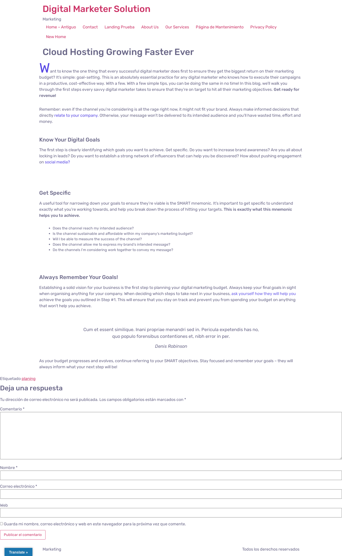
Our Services (177, 27)
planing (29, 378)
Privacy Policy (263, 27)
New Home (56, 36)
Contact (90, 27)
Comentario (12, 409)
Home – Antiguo (61, 27)
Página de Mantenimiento (220, 27)
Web (4, 505)
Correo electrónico (18, 486)
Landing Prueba (120, 27)
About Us (150, 27)
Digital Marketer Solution (96, 9)
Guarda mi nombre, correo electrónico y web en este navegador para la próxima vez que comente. (95, 524)
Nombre (9, 468)
